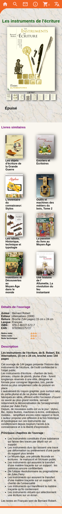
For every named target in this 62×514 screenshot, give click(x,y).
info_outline (35, 4)
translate (57, 4)
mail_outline (25, 4)
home (5, 4)
